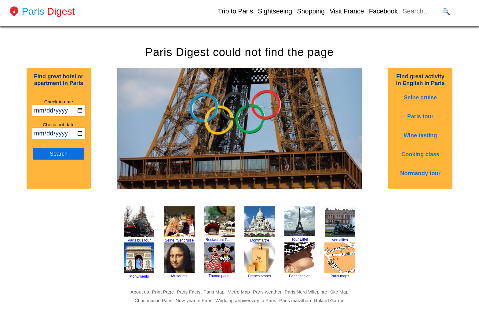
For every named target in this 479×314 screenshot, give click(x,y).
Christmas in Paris (153, 300)
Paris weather (267, 291)
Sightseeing (275, 11)
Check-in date (58, 101)
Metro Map (239, 291)
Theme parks (219, 260)
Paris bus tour (139, 224)
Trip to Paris (235, 11)
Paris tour (420, 116)
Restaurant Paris (219, 224)
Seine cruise (420, 97)
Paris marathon (295, 300)
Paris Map (214, 291)
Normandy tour (420, 173)
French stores (259, 260)
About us (139, 291)
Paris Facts (188, 291)
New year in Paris (194, 300)
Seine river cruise (179, 224)
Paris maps (339, 260)
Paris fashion (299, 260)
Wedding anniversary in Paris (245, 300)
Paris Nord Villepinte (306, 291)
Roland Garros (329, 300)
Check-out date (59, 124)
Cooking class (420, 154)
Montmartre (259, 224)
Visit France (347, 11)
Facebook (383, 11)
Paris (48, 11)
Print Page (163, 291)
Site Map (339, 291)
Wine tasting (420, 135)
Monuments (139, 260)
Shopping (311, 11)
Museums (179, 260)
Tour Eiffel (299, 224)
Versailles (340, 224)
